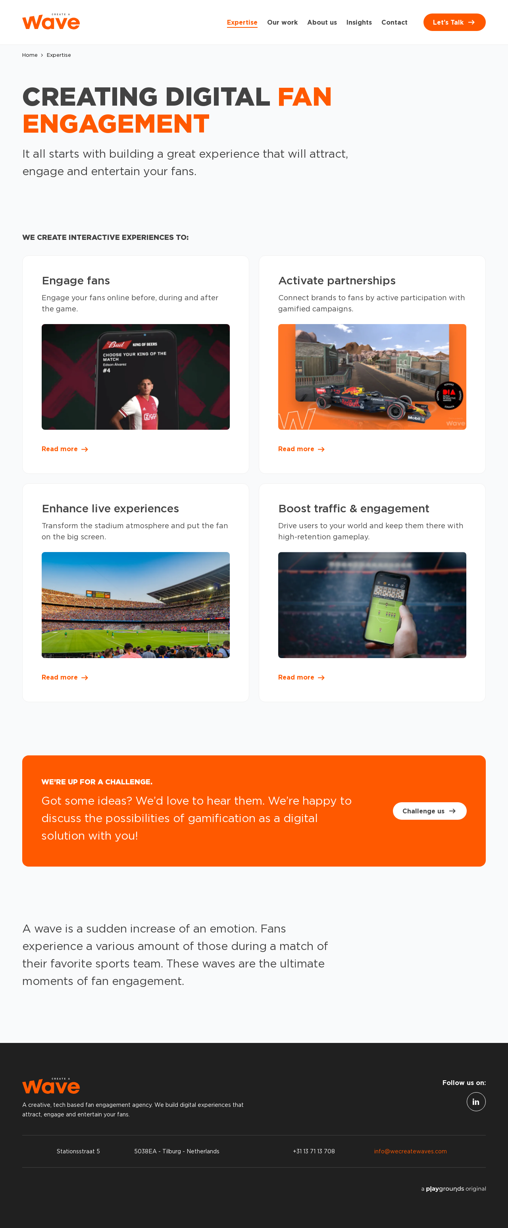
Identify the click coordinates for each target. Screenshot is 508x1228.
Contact (394, 22)
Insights (359, 22)
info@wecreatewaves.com (410, 1151)
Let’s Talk (454, 22)
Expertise (242, 22)
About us (322, 22)
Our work (282, 22)
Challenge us (429, 811)
